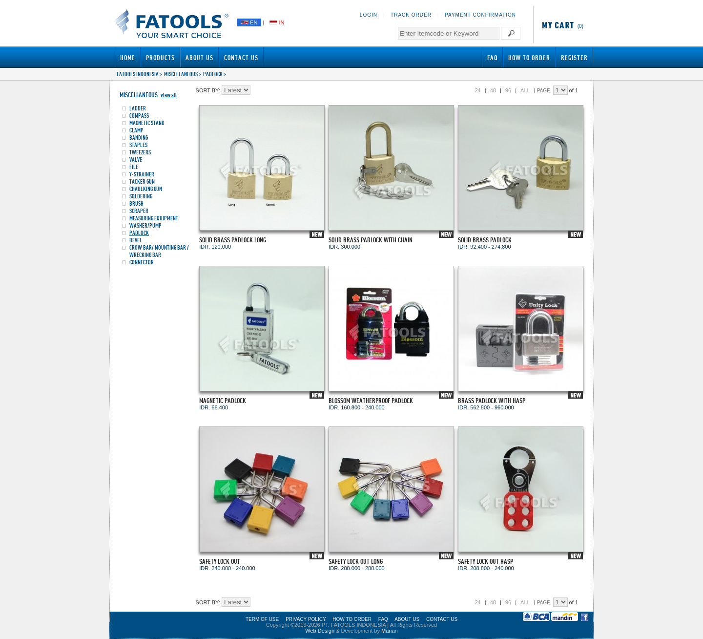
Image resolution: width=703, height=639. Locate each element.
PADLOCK (213, 74)
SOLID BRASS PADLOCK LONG (232, 239)
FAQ (492, 57)
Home (127, 57)
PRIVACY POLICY (306, 619)
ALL (525, 90)
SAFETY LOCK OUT (219, 561)
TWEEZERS (140, 152)
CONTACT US (441, 619)
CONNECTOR (141, 262)
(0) (560, 26)
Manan (389, 631)
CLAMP (136, 130)
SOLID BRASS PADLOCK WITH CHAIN (371, 239)
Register (574, 57)
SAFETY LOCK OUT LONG (356, 561)
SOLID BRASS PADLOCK (485, 239)
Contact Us (241, 57)
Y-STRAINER (141, 174)
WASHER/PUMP (145, 225)
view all (169, 95)
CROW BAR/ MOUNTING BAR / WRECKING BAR (159, 251)
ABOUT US (406, 619)
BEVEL (135, 240)
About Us (199, 57)
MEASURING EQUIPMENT (153, 218)
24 (477, 90)
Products (160, 57)
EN (249, 22)
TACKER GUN (142, 181)
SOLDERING (140, 196)
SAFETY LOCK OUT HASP (485, 561)
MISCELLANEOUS (181, 74)
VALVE (135, 159)
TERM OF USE (262, 619)
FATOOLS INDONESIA (138, 74)
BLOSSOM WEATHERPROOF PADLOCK (371, 400)
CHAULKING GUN (145, 188)
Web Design (319, 631)
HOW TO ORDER (352, 619)
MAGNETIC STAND (147, 123)
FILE (133, 166)
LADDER (137, 108)
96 (508, 90)
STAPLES (138, 145)
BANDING (138, 137)
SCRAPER (138, 210)
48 (493, 90)
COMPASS (139, 115)
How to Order (529, 57)
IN (276, 22)
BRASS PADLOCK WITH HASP (491, 400)
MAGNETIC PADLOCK (222, 400)
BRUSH (136, 203)
